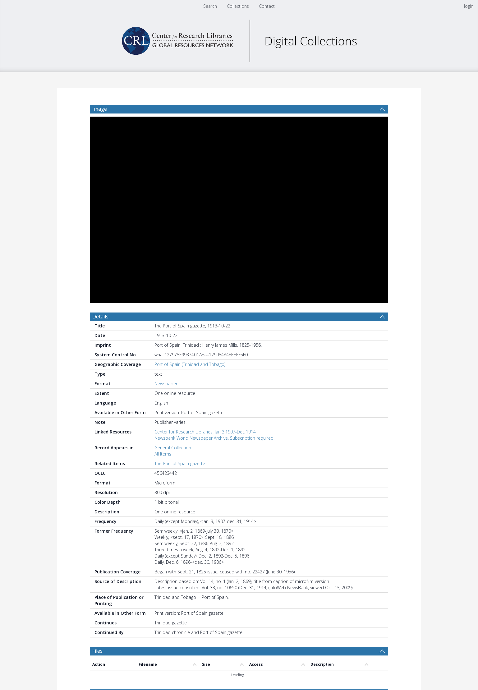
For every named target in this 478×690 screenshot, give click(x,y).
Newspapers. (167, 384)
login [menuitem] (468, 6)
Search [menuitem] (210, 6)
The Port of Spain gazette (179, 463)
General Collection (172, 448)
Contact (267, 6)
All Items (162, 454)
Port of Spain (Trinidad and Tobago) (189, 364)
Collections (238, 6)
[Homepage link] (239, 39)
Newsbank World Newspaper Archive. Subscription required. (214, 438)
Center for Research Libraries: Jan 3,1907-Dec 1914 (205, 432)
